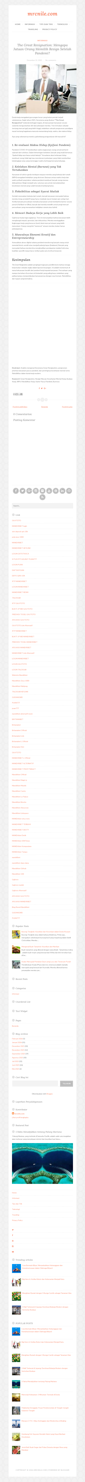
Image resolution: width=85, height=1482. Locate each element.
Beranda (44, 407)
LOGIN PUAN (17, 565)
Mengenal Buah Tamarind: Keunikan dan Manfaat (40, 946)
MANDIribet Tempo (19, 852)
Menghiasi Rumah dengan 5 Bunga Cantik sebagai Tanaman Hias (46, 1293)
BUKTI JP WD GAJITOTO (22, 609)
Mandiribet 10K (18, 874)
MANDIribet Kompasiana (21, 846)
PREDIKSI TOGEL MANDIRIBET (24, 642)
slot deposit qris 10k (20, 531)
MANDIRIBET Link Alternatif (23, 653)
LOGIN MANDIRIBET (20, 587)
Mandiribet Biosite (19, 802)
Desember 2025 (18, 1046)
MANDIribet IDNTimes (21, 841)
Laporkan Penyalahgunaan (29, 1101)
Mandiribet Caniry (19, 791)
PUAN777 (16, 703)
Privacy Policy (49, 29)
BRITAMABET (17, 719)
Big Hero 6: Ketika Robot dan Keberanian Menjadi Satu (43, 1279)
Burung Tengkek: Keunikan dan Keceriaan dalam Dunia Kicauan (46, 932)
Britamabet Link (18, 736)
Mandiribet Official (19, 774)
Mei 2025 (15, 1069)
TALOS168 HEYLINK (20, 692)
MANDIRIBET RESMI (20, 592)
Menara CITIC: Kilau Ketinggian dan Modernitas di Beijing (44, 1421)
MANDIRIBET (17, 542)
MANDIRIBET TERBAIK (21, 824)
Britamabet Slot (18, 747)
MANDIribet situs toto (21, 819)
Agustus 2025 (17, 1057)
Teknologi (62, 24)
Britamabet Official (19, 730)
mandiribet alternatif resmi (22, 714)
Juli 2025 (15, 1061)
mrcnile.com (42, 13)
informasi (42, 41)
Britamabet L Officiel (20, 741)
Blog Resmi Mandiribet (20, 907)
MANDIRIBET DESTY (20, 830)
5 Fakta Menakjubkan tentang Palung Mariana (39, 1131)
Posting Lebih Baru (20, 407)
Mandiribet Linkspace (20, 813)
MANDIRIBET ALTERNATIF (23, 763)
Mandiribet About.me (20, 808)
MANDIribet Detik (19, 835)
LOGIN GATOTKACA (20, 554)
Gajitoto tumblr (18, 885)
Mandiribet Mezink (19, 785)
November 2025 (18, 1050)
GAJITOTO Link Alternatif (22, 625)
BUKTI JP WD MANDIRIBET (23, 636)
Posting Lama (67, 407)
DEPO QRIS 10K (18, 576)
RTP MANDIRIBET (19, 581)
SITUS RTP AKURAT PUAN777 (24, 559)
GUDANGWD (17, 697)
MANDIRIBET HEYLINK (21, 548)
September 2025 (18, 1054)
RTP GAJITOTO (18, 603)
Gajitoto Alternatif (19, 890)
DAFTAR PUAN (18, 570)
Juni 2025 (15, 1065)
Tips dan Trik (46, 24)
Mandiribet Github (19, 868)
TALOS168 (16, 598)
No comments (50, 60)
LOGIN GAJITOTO (19, 664)
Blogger (50, 1094)
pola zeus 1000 (18, 537)
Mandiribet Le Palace (20, 797)
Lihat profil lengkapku (20, 1117)
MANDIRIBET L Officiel (21, 758)
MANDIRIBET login (19, 526)
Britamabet (16, 725)
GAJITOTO (16, 520)
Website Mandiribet (20, 675)
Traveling (33, 29)
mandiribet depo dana (20, 863)
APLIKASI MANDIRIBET (21, 647)
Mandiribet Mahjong (20, 686)
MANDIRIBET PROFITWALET (24, 769)
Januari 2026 (17, 1042)
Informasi (30, 24)
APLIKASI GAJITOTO (20, 620)
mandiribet (16, 857)
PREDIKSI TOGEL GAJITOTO (24, 614)
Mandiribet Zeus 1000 (20, 681)
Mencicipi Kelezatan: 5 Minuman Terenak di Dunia (41, 1395)
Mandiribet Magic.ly (19, 780)
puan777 (15, 708)
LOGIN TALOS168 (19, 670)
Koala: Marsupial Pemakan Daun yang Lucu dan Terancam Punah (46, 962)
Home (17, 24)
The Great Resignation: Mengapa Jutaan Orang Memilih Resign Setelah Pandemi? (42, 49)
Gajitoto (15, 879)
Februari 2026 (17, 1039)
